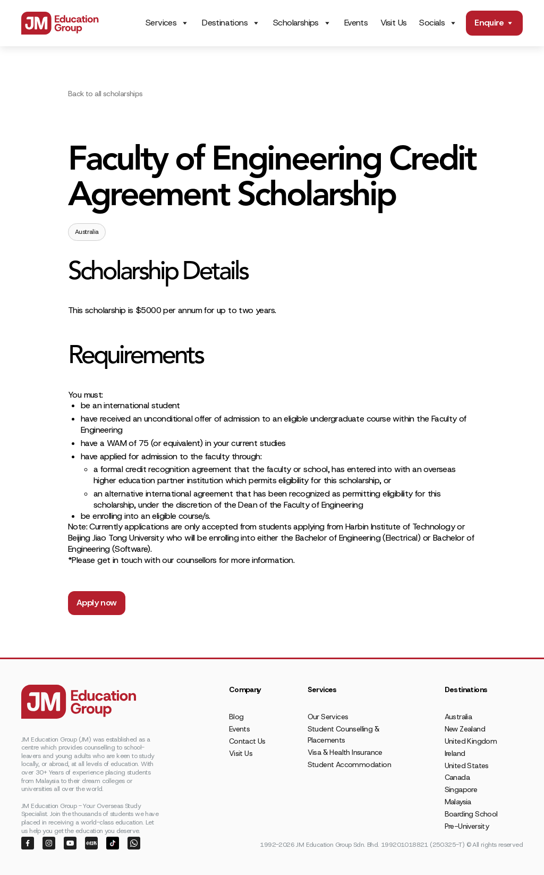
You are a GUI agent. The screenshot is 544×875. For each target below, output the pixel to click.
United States (467, 765)
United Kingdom (471, 741)
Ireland (455, 753)
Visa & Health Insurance (345, 752)
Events (356, 22)
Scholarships (296, 23)
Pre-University (467, 826)
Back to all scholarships (105, 93)
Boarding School (471, 814)
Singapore (461, 789)
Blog (236, 716)
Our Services (328, 716)
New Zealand (465, 729)
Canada (457, 777)
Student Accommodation (349, 764)
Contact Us (247, 741)
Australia (458, 716)
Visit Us (393, 22)
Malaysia (458, 801)
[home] (60, 23)
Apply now (96, 602)
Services (161, 23)
